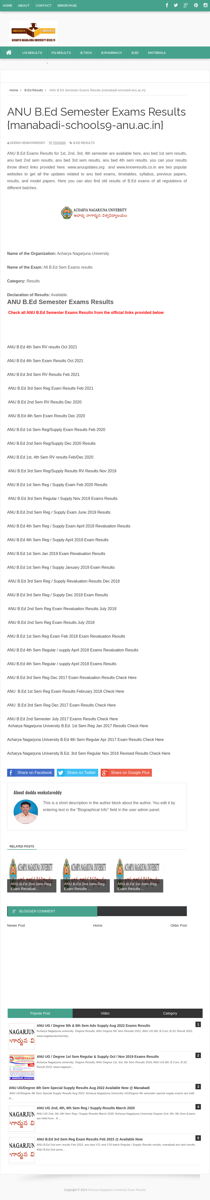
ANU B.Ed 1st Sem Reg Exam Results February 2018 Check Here (65, 691)
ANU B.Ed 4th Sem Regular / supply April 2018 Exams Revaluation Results (72, 650)
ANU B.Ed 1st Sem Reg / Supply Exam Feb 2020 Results (57, 485)
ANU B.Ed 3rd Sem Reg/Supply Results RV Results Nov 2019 (62, 471)
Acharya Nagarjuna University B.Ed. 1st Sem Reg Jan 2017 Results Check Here (78, 726)
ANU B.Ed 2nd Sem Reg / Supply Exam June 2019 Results (59, 512)
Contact (44, 5)
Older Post (179, 925)
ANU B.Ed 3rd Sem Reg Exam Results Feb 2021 (51, 388)
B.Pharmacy (111, 53)
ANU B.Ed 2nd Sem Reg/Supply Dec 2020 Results (51, 443)
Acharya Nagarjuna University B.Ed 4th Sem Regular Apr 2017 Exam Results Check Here (85, 740)
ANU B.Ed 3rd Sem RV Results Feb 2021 (43, 374)
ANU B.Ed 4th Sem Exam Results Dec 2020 (46, 416)
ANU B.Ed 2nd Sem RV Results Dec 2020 (45, 402)
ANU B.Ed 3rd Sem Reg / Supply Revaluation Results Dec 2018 (63, 581)
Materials (157, 53)
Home (7, 5)
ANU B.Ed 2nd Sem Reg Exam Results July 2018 (51, 622)
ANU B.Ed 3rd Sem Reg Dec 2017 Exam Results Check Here (61, 705)
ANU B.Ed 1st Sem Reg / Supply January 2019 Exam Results (61, 567)
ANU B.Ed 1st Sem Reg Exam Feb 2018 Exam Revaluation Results (66, 636)
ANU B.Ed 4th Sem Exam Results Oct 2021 (45, 361)
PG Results (61, 53)
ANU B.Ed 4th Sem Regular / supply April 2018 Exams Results (61, 664)
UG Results (32, 53)
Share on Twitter (76, 773)
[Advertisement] (105, 972)
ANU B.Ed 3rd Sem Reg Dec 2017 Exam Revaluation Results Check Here (72, 678)
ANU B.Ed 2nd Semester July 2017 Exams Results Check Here (62, 719)
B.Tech (86, 53)
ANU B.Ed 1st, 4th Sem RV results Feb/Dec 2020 (50, 457)
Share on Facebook (29, 773)
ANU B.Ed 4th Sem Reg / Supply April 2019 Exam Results (58, 540)
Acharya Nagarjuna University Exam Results (117, 1190)
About (24, 5)
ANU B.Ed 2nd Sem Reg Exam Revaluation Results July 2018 (62, 609)
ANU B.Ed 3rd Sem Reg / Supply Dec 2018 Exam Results (57, 595)
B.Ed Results (84, 143)
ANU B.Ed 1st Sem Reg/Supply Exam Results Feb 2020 (56, 430)
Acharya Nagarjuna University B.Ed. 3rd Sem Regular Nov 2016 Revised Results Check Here (88, 753)
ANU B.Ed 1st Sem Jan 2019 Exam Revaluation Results (56, 554)
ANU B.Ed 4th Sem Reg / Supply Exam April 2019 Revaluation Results (68, 526)
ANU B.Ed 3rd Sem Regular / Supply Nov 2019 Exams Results (63, 498)
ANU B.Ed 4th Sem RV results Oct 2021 (42, 347)
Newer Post (16, 925)
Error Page (67, 5)
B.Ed (135, 53)
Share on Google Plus (125, 773)
